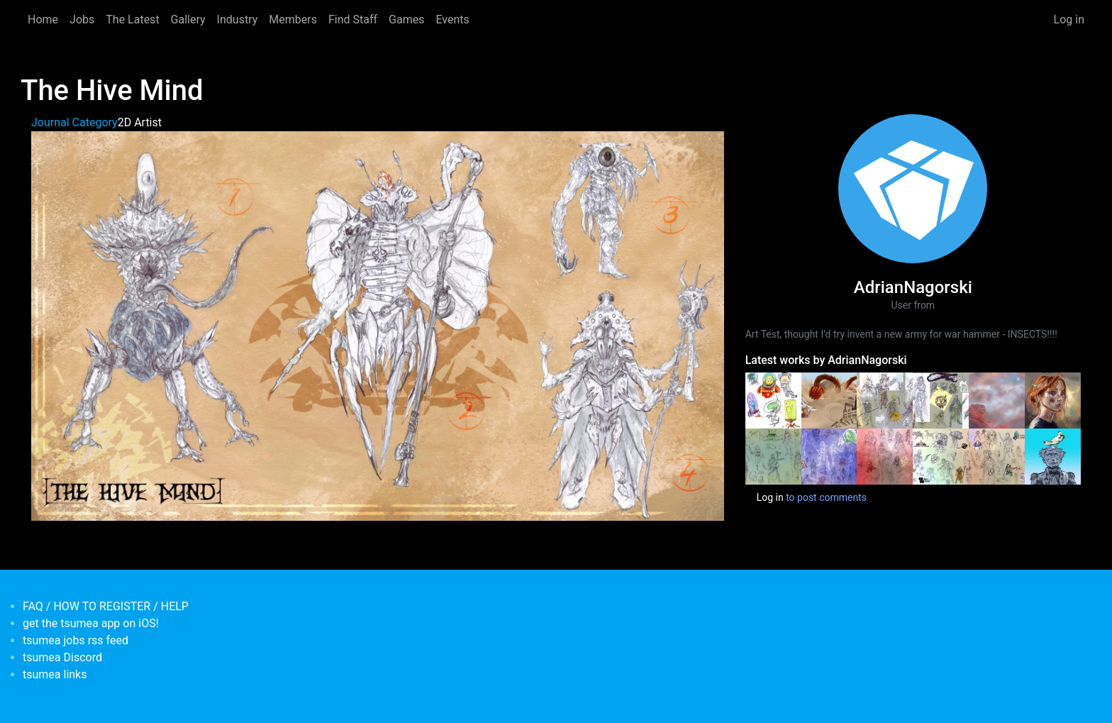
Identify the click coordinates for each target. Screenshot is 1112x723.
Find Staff (352, 19)
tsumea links (55, 674)
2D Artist (140, 122)
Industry (237, 19)
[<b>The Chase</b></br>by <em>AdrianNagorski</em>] (829, 399)
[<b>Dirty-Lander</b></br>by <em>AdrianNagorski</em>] (997, 399)
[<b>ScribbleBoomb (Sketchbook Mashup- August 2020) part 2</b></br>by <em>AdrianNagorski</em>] (885, 399)
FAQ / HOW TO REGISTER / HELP (106, 606)
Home (43, 19)
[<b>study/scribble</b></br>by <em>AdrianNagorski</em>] (1053, 399)
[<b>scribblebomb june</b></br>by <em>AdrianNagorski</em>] (885, 455)
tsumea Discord (62, 657)
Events (452, 19)
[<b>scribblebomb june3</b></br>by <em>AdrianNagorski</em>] (773, 455)
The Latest (132, 19)
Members (293, 19)
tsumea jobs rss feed (75, 640)
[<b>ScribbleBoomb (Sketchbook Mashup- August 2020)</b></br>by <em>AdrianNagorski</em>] (941, 399)
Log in (1069, 19)
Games (406, 19)
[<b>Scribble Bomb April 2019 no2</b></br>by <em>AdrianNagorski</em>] (941, 455)
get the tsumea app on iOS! (91, 623)
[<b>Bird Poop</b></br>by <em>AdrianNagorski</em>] (1053, 455)
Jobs (82, 19)
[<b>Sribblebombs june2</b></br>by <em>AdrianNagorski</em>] (829, 455)
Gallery (188, 19)
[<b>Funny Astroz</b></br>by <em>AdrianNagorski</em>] (773, 399)
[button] (377, 325)
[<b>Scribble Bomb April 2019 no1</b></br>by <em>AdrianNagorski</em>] (997, 455)
